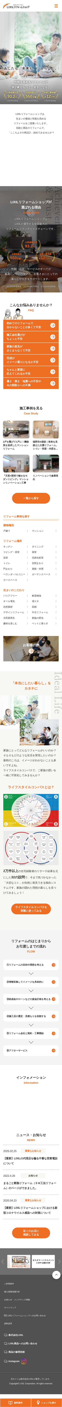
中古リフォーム (40, 620)
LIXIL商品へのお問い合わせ (22, 1343)
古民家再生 (9, 625)
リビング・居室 (11, 560)
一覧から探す (31, 506)
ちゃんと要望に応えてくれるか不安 (18, 379)
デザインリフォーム (13, 620)
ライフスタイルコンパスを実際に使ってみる (31, 917)
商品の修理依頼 (16, 1352)
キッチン (8, 554)
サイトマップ (10, 1307)
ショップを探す (48, 1403)
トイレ (6, 571)
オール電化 (9, 609)
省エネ (35, 609)
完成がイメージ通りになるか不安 (22, 368)
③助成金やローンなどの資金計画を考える (29, 1007)
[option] (31, 1112)
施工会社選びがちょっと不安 (16, 344)
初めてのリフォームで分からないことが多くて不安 (24, 333)
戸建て (6, 538)
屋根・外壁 (37, 576)
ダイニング (37, 554)
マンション (37, 538)
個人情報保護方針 (12, 1292)
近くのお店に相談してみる (31, 1240)
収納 (34, 614)
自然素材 (8, 614)
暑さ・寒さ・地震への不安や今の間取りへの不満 (24, 391)
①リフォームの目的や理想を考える (25, 972)
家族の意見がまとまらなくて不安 (18, 356)
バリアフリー (10, 603)
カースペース (10, 587)
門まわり (8, 576)
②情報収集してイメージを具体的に (25, 989)
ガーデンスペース (41, 582)
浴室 (5, 565)
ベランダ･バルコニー (14, 582)
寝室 (34, 560)
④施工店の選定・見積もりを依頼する (26, 1024)
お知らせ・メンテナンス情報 (17, 1300)
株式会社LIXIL (15, 1335)
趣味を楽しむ (10, 631)
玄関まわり (37, 571)
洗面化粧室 (37, 565)
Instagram (17, 1361)
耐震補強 (36, 603)
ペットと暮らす (40, 631)
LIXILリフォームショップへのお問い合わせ (26, 1315)
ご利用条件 (9, 1284)
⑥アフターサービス (17, 1058)
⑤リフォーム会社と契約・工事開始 (25, 1041)
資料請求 (18, 1403)
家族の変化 (37, 625)
